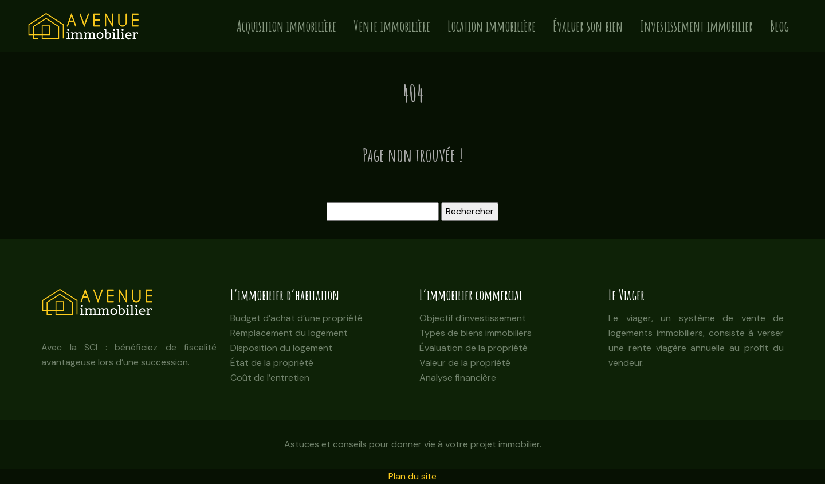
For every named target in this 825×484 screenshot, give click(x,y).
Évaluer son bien (588, 26)
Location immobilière (491, 26)
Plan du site (412, 476)
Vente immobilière (391, 26)
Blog (779, 26)
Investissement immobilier (696, 26)
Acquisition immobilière (286, 26)
